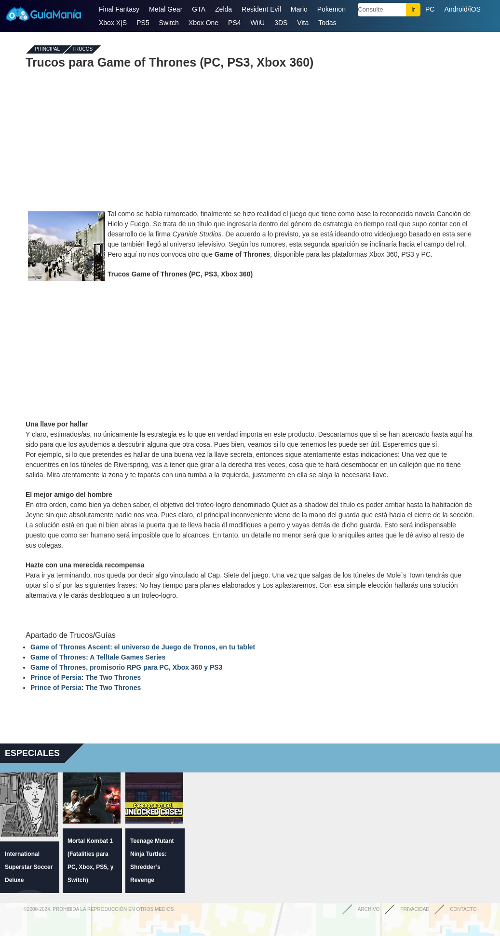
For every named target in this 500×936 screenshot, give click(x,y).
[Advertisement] (250, 139)
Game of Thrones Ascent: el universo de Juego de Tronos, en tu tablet (142, 647)
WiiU (258, 23)
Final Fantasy (119, 9)
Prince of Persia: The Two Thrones (85, 677)
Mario (299, 9)
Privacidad (414, 909)
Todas (327, 23)
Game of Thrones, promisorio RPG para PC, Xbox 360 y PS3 (126, 667)
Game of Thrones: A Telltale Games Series (97, 657)
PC (429, 9)
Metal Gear (165, 9)
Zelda (223, 9)
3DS (280, 23)
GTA (198, 9)
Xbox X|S (113, 23)
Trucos (82, 49)
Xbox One (203, 23)
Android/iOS (462, 9)
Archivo (369, 909)
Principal (47, 49)
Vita (303, 23)
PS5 (142, 23)
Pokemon (331, 9)
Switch (169, 23)
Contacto (463, 909)
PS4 (234, 23)
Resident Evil (261, 9)
